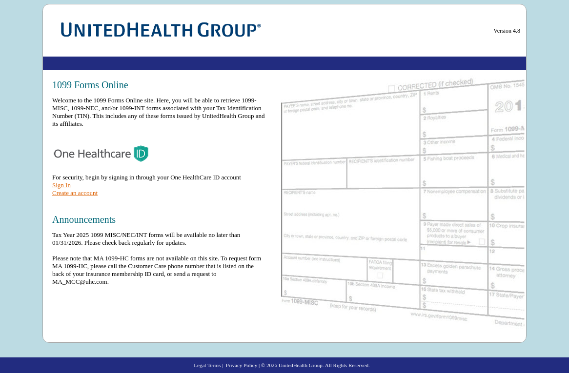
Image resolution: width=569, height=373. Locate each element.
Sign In (61, 185)
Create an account (75, 192)
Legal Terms (207, 365)
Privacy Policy (241, 365)
